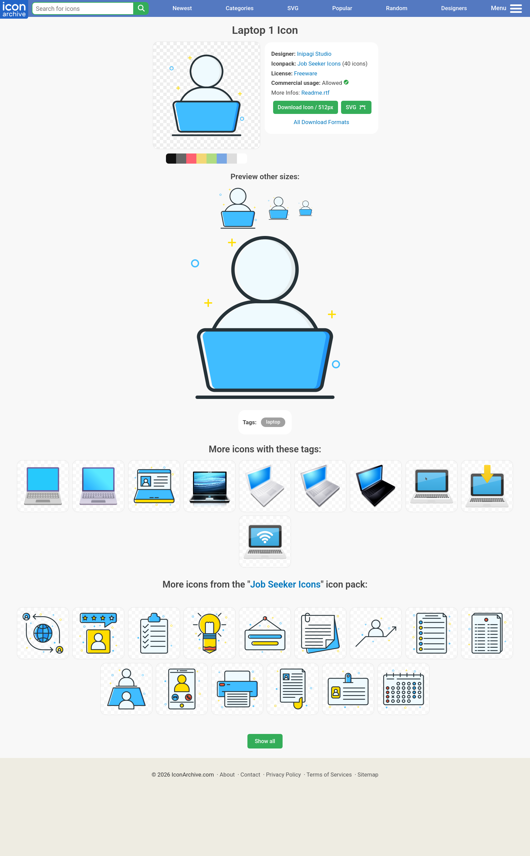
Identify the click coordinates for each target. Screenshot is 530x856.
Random (396, 8)
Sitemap (368, 774)
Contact (250, 774)
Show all (265, 741)
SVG (292, 8)
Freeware (305, 73)
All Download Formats (322, 122)
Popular (342, 8)
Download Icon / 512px (305, 107)
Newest (182, 8)
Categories (240, 8)
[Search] (141, 8)
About (227, 774)
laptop (273, 422)
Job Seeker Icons (319, 63)
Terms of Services (329, 774)
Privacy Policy (283, 774)
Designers (454, 8)
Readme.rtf (315, 92)
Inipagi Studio (314, 53)
